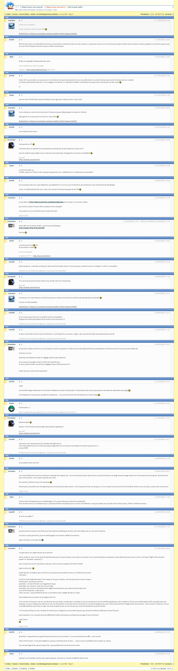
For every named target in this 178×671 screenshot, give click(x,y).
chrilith (11, 40)
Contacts (24, 668)
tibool (11, 241)
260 (7, 400)
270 (7, 651)
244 (7, 92)
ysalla (20, 10)
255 (7, 290)
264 (7, 468)
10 (159, 14)
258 (7, 341)
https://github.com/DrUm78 (29, 160)
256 (7, 310)
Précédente (145, 14)
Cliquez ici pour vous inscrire (55, 7)
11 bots (54, 10)
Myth (11, 57)
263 (7, 455)
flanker (25, 10)
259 (7, 379)
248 (7, 163)
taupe (11, 95)
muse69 (11, 262)
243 (7, 73)
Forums (15, 664)
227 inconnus (48, 10)
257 (7, 327)
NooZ (11, 497)
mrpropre (11, 20)
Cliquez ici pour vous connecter (32, 7)
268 (7, 545)
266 (7, 509)
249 (7, 178)
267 (7, 524)
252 (7, 238)
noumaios (11, 198)
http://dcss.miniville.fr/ (41, 256)
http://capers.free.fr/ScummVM (31, 228)
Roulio (11, 403)
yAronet (163, 668)
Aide (8, 668)
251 (7, 218)
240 (7, 17)
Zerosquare (31, 10)
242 (7, 54)
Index (8, 664)
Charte (15, 668)
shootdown (11, 221)
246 (7, 124)
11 (161, 14)
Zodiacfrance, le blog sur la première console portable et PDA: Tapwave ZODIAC (48, 34)
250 (7, 195)
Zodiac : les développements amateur (44, 664)
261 (7, 415)
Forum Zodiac (24, 664)
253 (7, 259)
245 (7, 105)
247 (7, 137)
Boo (16, 10)
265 (7, 494)
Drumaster (11, 140)
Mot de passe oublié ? (75, 7)
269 (7, 629)
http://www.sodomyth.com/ (37, 70)
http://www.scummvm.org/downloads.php (46, 202)
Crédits (32, 668)
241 (7, 37)
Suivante (168, 14)
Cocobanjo (39, 10)
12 (163, 14)
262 (7, 436)
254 (7, 274)
